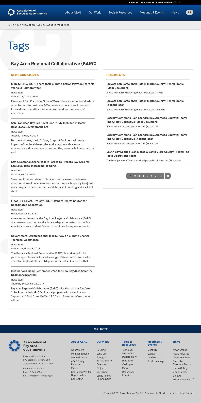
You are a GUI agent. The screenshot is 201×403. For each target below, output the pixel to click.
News (175, 12)
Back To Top (101, 329)
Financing (102, 364)
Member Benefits (80, 353)
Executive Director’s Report (182, 362)
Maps (125, 368)
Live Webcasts (155, 357)
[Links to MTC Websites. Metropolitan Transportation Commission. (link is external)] (155, 2)
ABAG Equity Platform (77, 362)
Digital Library (129, 356)
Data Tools (128, 360)
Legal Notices (186, 393)
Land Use (102, 353)
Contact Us (77, 378)
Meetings (152, 349)
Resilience (102, 371)
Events (151, 353)
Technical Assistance (128, 351)
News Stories (180, 349)
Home (11, 25)
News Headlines (181, 357)
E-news (177, 375)
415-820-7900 (38, 368)
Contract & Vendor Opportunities (81, 373)
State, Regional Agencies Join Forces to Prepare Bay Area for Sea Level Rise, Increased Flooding (50, 164)
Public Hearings (156, 361)
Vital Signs (127, 364)
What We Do (77, 349)
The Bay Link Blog (182, 379)
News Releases (181, 353)
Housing (101, 349)
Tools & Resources (120, 12)
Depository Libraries (128, 373)
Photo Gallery (180, 368)
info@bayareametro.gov (41, 375)
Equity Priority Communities (104, 377)
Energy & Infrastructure (104, 359)
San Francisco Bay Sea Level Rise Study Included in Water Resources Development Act (48, 125)
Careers (75, 368)
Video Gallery (180, 371)
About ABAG (73, 12)
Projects (101, 368)
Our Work (95, 12)
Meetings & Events (152, 12)
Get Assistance (79, 357)
